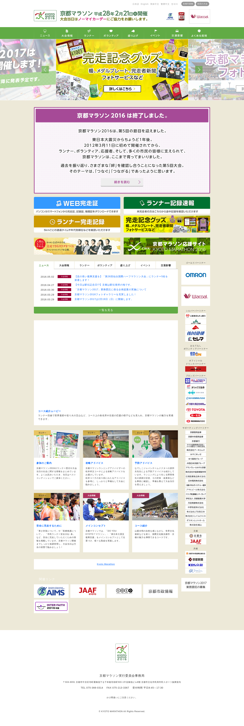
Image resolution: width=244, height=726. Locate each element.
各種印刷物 (178, 4)
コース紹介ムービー (49, 411)
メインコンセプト (96, 525)
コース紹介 (141, 525)
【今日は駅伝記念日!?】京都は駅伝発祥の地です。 (104, 284)
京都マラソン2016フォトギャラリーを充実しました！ (105, 294)
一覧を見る (106, 310)
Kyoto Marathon (106, 564)
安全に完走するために (49, 525)
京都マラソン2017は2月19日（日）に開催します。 (104, 299)
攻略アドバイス (94, 463)
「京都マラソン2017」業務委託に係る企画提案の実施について (111, 289)
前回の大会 (193, 4)
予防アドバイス (143, 463)
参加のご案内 (44, 463)
